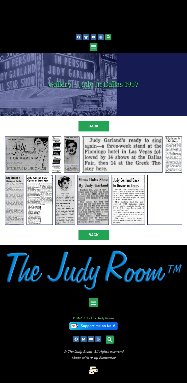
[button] (108, 37)
